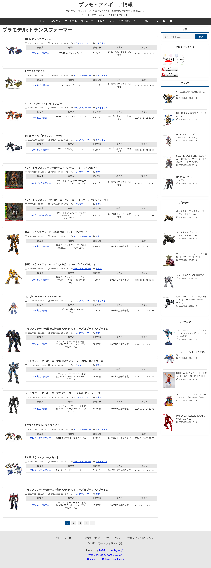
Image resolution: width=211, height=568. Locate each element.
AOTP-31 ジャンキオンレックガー (43, 103)
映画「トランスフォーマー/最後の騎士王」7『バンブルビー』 (58, 232)
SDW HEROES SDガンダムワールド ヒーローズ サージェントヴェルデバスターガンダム (191, 159)
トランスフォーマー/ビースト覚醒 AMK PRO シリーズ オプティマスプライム (66, 489)
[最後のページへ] (92, 523)
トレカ (101, 21)
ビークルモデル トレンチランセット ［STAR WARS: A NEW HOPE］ (191, 299)
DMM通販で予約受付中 (40, 183)
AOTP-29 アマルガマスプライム (42, 425)
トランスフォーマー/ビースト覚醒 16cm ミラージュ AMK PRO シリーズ (64, 361)
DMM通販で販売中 (40, 53)
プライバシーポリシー (67, 538)
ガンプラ (55, 21)
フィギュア (87, 21)
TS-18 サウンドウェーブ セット (42, 457)
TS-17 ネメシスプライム (38, 39)
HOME (42, 21)
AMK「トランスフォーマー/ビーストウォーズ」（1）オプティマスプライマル (67, 200)
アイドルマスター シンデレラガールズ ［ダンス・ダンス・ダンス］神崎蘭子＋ (191, 333)
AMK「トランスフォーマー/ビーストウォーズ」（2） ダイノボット (61, 168)
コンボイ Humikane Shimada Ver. (43, 296)
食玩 (111, 21)
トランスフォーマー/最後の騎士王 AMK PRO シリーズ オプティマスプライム (66, 328)
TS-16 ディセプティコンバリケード (44, 135)
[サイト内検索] (179, 36)
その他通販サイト (128, 21)
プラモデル (71, 21)
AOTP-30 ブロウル (35, 71)
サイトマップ (113, 538)
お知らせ (147, 21)
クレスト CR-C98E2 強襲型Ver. (191, 275)
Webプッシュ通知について (141, 538)
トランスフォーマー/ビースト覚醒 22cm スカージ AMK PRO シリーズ (63, 393)
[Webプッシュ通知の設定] (171, 21)
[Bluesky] (164, 21)
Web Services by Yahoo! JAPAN (105, 555)
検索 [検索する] (201, 36)
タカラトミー (101, 43)
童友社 (99, 172)
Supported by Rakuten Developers (105, 559)
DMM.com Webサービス (112, 550)
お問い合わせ (92, 538)
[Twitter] (157, 21)
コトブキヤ (101, 301)
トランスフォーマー (82, 43)
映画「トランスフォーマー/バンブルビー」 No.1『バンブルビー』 (60, 264)
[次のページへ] (86, 523)
